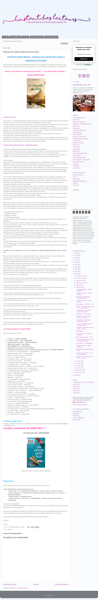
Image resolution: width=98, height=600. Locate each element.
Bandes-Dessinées (78, 122)
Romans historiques (78, 157)
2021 (76, 264)
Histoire (75, 145)
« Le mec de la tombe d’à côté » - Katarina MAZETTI (84, 324)
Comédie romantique (78, 130)
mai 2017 (78, 363)
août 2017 (79, 285)
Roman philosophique (78, 153)
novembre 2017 (80, 278)
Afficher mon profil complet (80, 404)
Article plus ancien (62, 584)
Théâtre (75, 164)
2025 (76, 255)
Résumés (9, 529)
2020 (76, 267)
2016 (76, 375)
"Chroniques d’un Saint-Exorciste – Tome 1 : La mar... (85, 357)
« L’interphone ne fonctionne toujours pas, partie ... (83, 311)
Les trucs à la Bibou (36, 37)
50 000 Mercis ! (80, 331)
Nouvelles (75, 149)
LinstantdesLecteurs (80, 402)
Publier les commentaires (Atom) (19, 588)
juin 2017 (78, 361)
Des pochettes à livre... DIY (81, 85)
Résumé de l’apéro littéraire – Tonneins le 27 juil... (83, 297)
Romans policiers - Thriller (79, 159)
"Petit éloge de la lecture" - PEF (84, 337)
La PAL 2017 (76, 386)
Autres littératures (77, 117)
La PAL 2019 (76, 390)
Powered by (84, 64)
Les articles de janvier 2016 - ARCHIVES (83, 382)
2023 (76, 260)
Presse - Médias (77, 417)
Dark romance (76, 134)
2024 (76, 257)
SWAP (74, 183)
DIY (74, 177)
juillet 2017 (79, 287)
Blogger (52, 595)
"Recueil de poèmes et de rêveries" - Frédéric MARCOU (85, 340)
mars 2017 (79, 368)
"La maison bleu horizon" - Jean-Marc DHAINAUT (84, 353)
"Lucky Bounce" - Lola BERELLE (84, 343)
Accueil (6, 37)
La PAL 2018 (76, 388)
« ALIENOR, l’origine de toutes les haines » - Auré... (84, 328)
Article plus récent (9, 584)
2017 (76, 274)
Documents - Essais (78, 136)
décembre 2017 (80, 276)
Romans (75, 155)
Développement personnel (80, 138)
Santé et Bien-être (77, 161)
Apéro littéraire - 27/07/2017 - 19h (84, 304)
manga (74, 166)
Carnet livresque (77, 175)
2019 (76, 269)
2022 (76, 262)
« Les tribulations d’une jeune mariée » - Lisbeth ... (83, 317)
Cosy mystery (76, 132)
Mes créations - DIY (51, 37)
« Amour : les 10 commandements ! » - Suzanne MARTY (85, 307)
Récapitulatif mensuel (78, 181)
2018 (76, 271)
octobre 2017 (79, 280)
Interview (75, 179)
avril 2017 (78, 365)
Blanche (75, 126)
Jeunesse (75, 147)
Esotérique (75, 140)
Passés (75, 413)
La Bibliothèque (15, 37)
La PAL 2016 (76, 384)
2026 (76, 253)
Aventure (75, 119)
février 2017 (79, 370)
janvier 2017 (79, 372)
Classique (75, 128)
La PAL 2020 (76, 392)
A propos (25, 37)
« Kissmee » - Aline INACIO (83, 314)
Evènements (76, 411)
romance (75, 168)
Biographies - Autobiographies (80, 124)
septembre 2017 (80, 282)
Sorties (74, 185)
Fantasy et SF (76, 143)
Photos (74, 415)
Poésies (75, 151)
